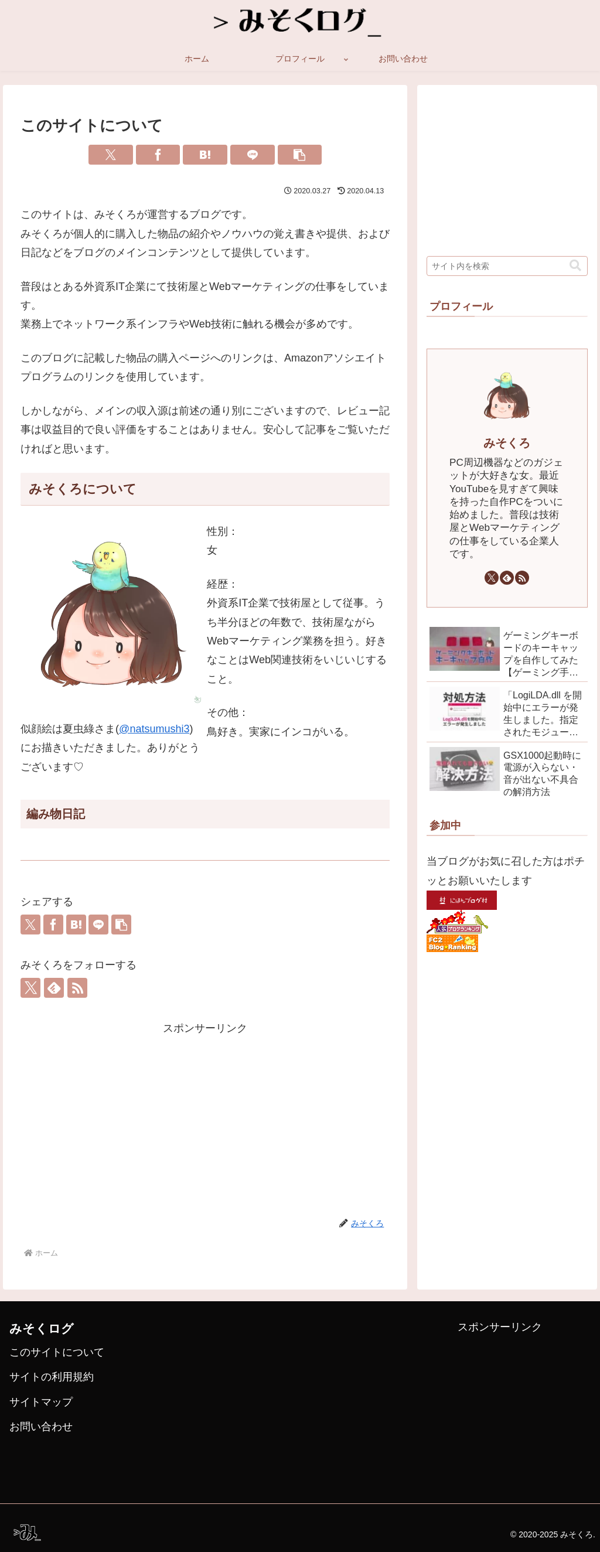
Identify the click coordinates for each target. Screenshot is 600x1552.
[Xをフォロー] (30, 988)
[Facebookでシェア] (158, 155)
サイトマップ (41, 1402)
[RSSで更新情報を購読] (77, 988)
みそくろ (506, 442)
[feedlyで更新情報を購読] (54, 988)
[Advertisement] (205, 1120)
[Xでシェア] (110, 155)
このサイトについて (56, 1352)
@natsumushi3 (154, 729)
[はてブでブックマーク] (205, 155)
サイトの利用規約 (51, 1377)
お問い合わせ (41, 1426)
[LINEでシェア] (252, 155)
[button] (300, 155)
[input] (507, 266)
